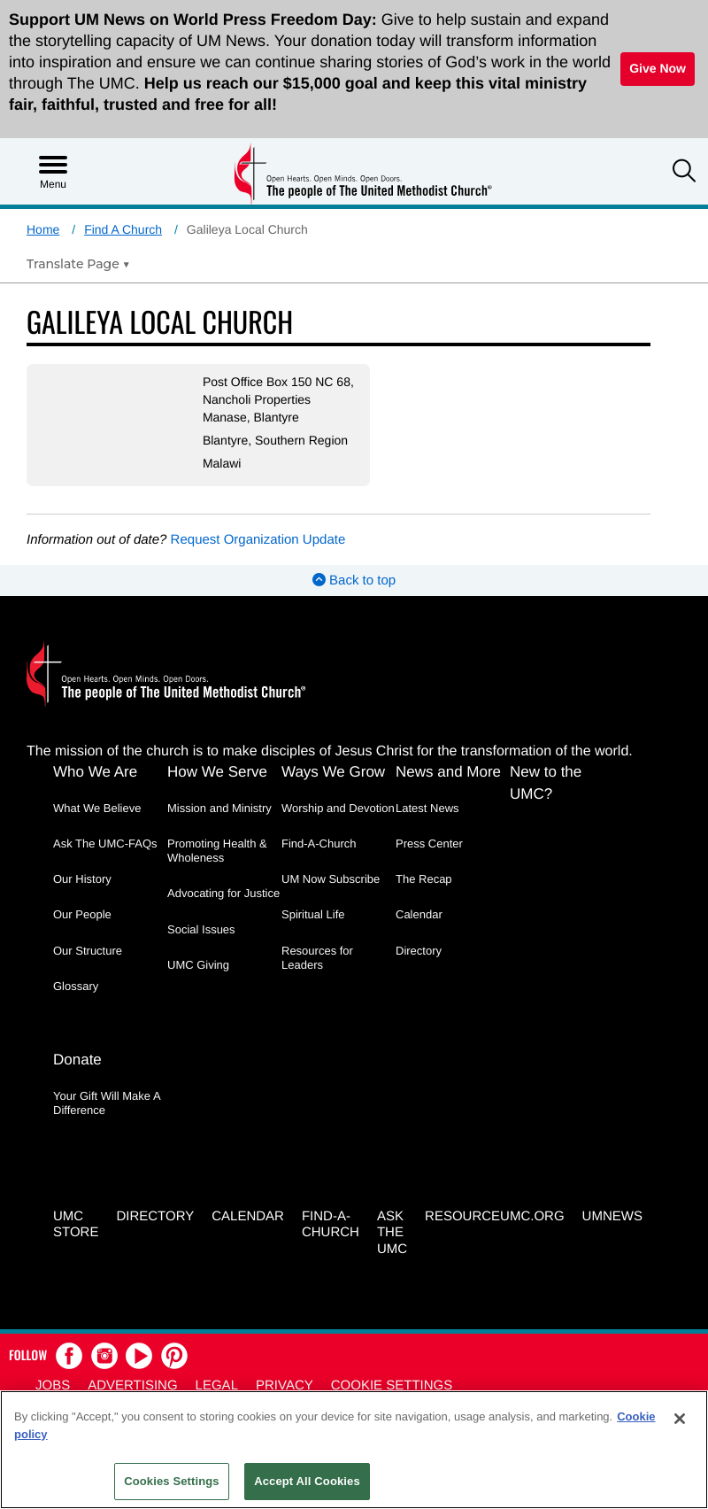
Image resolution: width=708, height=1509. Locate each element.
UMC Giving (198, 964)
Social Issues (201, 929)
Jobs (52, 1385)
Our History (82, 879)
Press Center (429, 843)
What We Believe (97, 808)
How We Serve (217, 771)
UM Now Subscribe (330, 879)
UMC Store (75, 1225)
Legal (217, 1385)
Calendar (419, 914)
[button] (684, 173)
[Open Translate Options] (78, 264)
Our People (82, 914)
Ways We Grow (333, 771)
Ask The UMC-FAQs (105, 843)
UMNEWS (612, 1216)
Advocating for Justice (223, 893)
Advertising (132, 1385)
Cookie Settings (392, 1385)
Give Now (657, 68)
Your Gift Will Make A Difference (106, 1103)
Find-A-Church (319, 843)
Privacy (284, 1385)
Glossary (75, 986)
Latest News (427, 808)
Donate (77, 1059)
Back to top (354, 580)
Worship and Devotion (338, 808)
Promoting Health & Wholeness (217, 850)
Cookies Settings (171, 1481)
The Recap (424, 879)
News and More (448, 771)
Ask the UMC (392, 1233)
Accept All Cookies (307, 1481)
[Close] (679, 1418)
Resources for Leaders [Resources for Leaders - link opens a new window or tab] (317, 957)
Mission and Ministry (219, 808)
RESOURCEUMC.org (495, 1216)
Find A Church (123, 229)
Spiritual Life (313, 914)
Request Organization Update (258, 539)
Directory (419, 950)
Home (43, 229)
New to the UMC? (545, 782)
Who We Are (95, 771)
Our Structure (87, 950)
